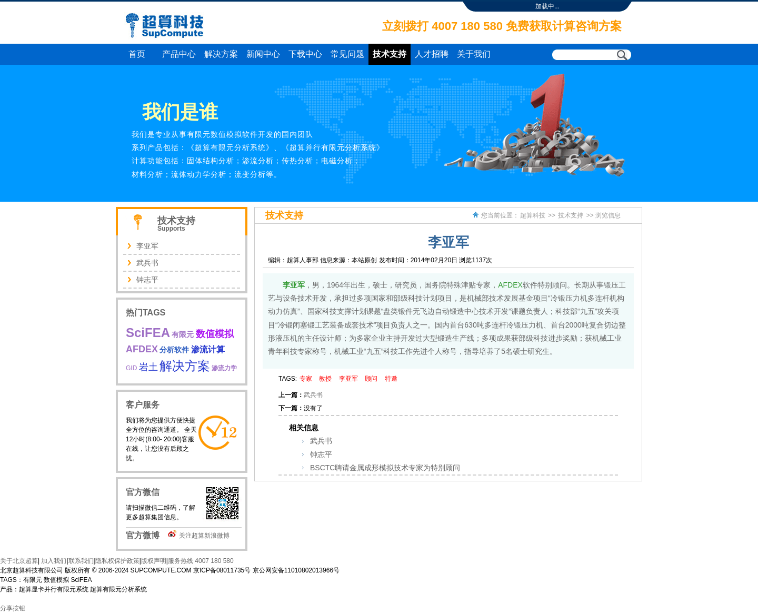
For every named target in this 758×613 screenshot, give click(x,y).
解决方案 (221, 54)
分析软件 (174, 349)
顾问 (371, 378)
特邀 (391, 378)
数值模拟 (215, 334)
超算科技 (532, 215)
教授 (325, 378)
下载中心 (305, 54)
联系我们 (81, 561)
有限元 (183, 334)
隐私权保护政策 (117, 561)
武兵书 (313, 395)
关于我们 (474, 54)
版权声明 (153, 561)
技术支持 (389, 54)
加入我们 (52, 561)
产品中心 (179, 54)
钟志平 (321, 454)
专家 (306, 378)
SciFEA (148, 332)
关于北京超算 (19, 561)
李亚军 (294, 285)
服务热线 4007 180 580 (201, 561)
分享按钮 (12, 608)
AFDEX (510, 285)
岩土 (148, 367)
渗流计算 (208, 349)
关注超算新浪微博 (204, 535)
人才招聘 (431, 54)
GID (131, 368)
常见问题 (347, 54)
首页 (136, 54)
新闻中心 (263, 54)
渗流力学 (224, 368)
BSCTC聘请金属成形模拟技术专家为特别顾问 (385, 467)
